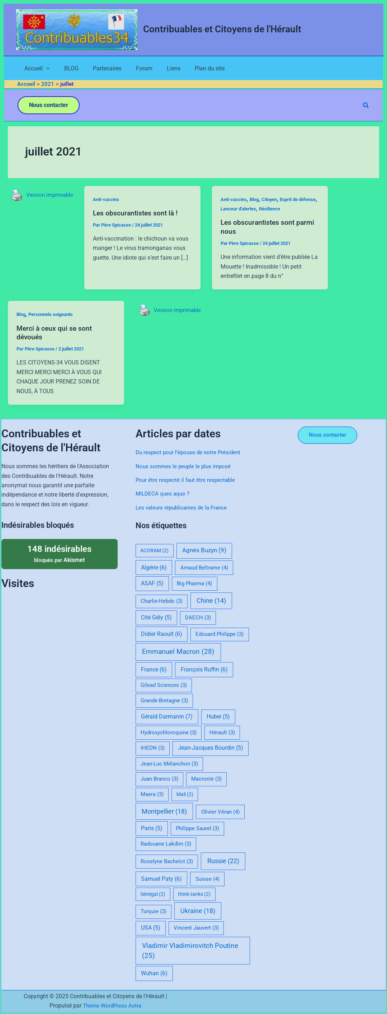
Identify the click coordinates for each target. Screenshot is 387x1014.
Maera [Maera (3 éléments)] (152, 794)
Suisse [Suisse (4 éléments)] (207, 879)
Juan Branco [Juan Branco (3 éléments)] (159, 779)
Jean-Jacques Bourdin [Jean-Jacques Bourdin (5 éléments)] (210, 748)
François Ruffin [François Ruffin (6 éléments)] (204, 669)
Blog (259, 201)
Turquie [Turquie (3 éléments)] (153, 911)
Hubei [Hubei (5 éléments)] (218, 716)
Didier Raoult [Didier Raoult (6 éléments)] (161, 634)
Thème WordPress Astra (112, 1006)
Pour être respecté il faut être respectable (187, 479)
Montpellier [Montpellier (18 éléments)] (164, 811)
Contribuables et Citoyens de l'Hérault (222, 29)
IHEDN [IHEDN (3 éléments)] (153, 748)
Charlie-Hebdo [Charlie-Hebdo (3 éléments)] (162, 601)
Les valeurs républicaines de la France (184, 507)
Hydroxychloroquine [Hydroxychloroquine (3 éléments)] (169, 732)
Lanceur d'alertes (264, 210)
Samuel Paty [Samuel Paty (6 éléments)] (161, 878)
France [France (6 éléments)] (154, 669)
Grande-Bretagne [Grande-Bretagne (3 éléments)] (164, 700)
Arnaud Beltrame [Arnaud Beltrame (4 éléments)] (204, 567)
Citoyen (276, 201)
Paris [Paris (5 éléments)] (151, 828)
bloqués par (59, 553)
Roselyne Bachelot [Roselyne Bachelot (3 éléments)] (167, 861)
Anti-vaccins (109, 201)
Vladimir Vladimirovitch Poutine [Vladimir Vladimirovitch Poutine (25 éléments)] (190, 951)
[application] (39, 69)
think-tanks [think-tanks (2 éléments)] (194, 894)
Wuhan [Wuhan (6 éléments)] (154, 973)
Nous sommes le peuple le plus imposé (185, 466)
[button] (49, 107)
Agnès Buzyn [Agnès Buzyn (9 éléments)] (204, 550)
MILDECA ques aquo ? (164, 493)
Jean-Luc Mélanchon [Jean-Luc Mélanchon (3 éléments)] (169, 763)
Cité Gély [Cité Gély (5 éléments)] (156, 617)
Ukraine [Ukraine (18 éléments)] (197, 911)
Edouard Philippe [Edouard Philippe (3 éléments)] (219, 634)
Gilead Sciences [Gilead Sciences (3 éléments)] (164, 685)
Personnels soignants (54, 315)
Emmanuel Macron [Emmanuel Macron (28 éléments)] (178, 652)
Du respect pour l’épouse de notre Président (190, 452)
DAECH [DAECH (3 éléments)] (198, 617)
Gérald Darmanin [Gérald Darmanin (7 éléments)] (167, 716)
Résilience (299, 210)
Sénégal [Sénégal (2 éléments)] (152, 894)
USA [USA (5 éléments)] (150, 928)
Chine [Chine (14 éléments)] (211, 600)
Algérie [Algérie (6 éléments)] (154, 567)
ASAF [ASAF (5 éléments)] (152, 584)
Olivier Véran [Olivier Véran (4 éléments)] (220, 812)
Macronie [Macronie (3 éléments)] (206, 779)
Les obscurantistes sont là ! (139, 214)
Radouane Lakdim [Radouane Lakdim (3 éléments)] (166, 844)
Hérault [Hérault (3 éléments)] (222, 732)
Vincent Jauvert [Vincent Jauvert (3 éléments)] (196, 928)
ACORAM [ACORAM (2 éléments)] (154, 551)
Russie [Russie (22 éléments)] (223, 861)
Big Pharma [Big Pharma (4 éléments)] (194, 584)
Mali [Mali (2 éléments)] (184, 794)
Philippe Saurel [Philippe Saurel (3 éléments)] (197, 828)
